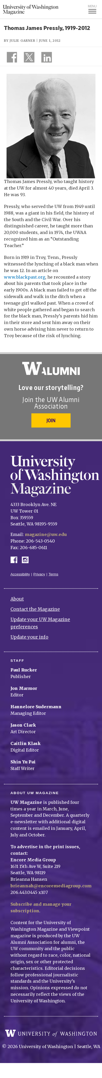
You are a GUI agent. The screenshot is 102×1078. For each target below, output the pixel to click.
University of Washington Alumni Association (51, 368)
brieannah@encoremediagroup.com (51, 885)
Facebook (15, 559)
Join (51, 420)
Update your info (29, 637)
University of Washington (51, 1033)
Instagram (26, 559)
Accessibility (20, 574)
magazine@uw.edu (46, 534)
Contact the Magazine (35, 609)
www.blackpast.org (24, 277)
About (17, 599)
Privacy (39, 574)
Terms (53, 574)
